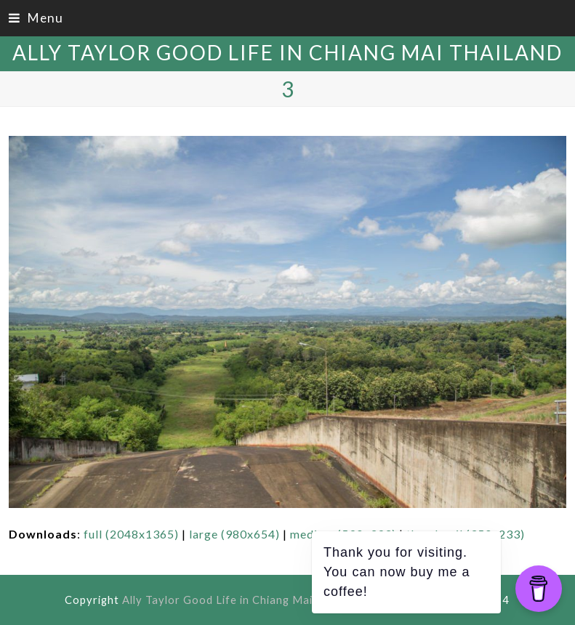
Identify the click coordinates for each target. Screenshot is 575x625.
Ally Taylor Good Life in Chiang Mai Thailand (287, 52)
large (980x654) (234, 534)
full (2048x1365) (131, 534)
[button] (36, 17)
